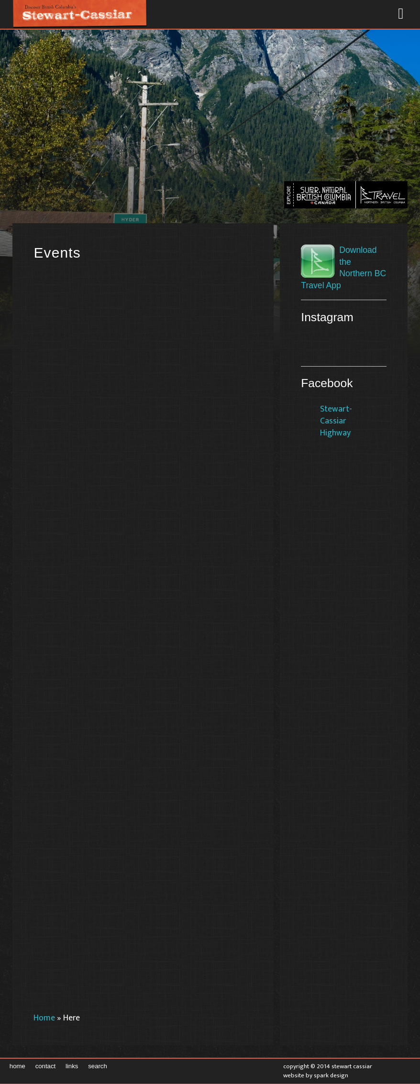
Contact (45, 1066)
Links (72, 1066)
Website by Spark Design (315, 1075)
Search (97, 1066)
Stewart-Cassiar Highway (336, 420)
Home (44, 1018)
